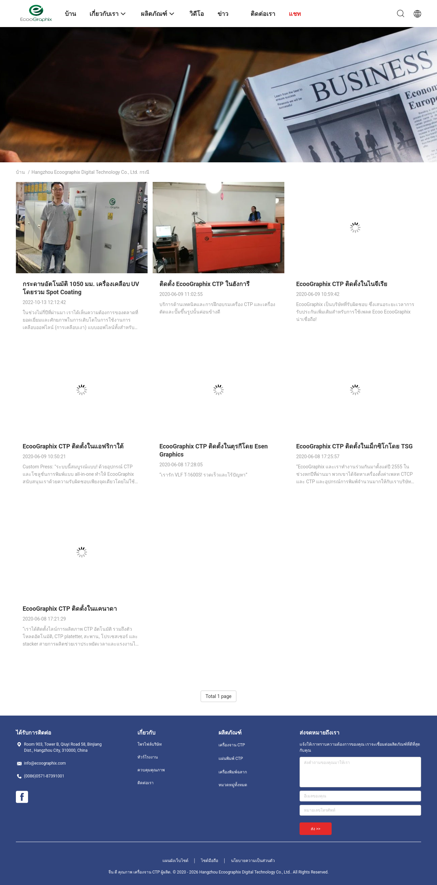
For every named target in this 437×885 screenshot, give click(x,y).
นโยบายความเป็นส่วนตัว (253, 860)
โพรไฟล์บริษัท (149, 744)
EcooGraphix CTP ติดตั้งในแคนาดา (70, 608)
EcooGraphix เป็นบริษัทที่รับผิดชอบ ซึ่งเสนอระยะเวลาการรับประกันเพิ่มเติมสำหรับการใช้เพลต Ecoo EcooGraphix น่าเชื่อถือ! (355, 312)
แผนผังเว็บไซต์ (175, 860)
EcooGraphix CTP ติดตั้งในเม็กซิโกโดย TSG (354, 446)
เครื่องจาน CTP (231, 745)
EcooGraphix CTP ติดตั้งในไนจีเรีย (341, 283)
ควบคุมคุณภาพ (151, 770)
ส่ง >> (315, 828)
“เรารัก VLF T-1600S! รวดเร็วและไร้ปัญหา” (203, 475)
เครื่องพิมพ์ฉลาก (232, 772)
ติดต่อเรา (145, 783)
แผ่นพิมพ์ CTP (230, 758)
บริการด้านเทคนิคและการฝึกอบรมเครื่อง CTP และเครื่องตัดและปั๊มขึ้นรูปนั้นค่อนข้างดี (217, 308)
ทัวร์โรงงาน (147, 757)
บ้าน (20, 172)
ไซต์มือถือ (209, 860)
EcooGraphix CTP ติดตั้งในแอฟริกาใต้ (73, 446)
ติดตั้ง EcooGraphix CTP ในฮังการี (204, 283)
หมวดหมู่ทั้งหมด (232, 785)
